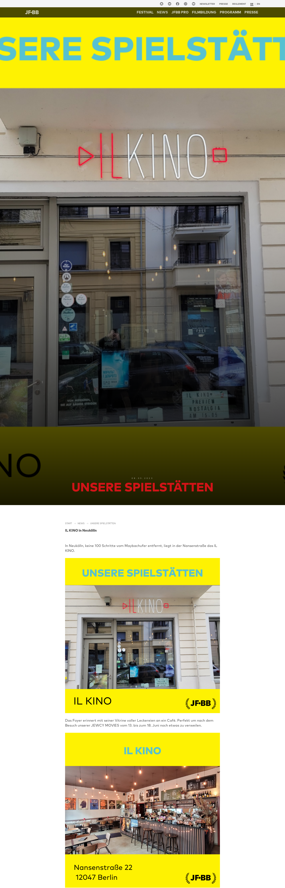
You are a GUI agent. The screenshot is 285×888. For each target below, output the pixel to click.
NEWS (162, 12)
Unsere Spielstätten (103, 523)
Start (68, 523)
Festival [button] (145, 12)
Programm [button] (230, 12)
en (258, 4)
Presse (223, 4)
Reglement (239, 4)
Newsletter (207, 4)
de (251, 4)
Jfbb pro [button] (179, 12)
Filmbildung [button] (204, 12)
